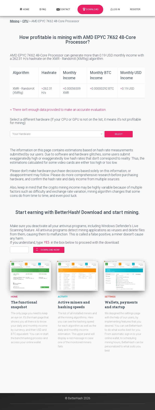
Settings (110, 296)
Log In (115, 9)
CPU (25, 21)
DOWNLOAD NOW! (50, 250)
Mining (14, 21)
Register (135, 9)
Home (14, 296)
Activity (63, 296)
